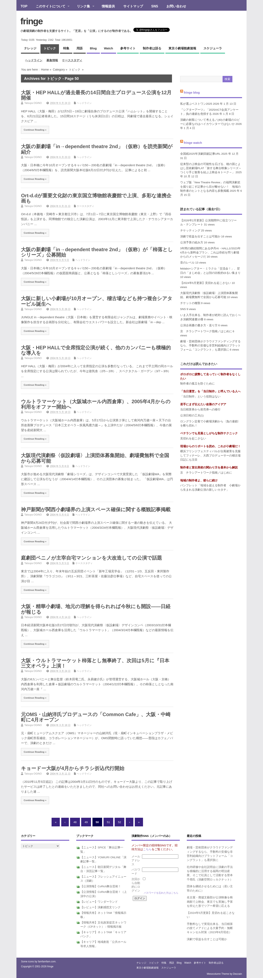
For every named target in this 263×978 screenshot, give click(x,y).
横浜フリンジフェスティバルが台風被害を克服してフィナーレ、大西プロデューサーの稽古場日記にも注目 (210, 455)
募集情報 (52, 60)
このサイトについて (50, 6)
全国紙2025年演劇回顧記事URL (200, 153)
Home (45, 69)
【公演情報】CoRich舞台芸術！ (100, 886)
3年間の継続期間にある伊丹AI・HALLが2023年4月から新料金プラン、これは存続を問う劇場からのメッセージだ (210, 252)
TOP (24, 6)
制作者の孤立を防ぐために (197, 383)
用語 (79, 48)
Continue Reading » (35, 129)
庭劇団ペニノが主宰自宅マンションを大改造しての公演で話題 (91, 558)
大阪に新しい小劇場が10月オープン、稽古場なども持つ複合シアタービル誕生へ (96, 301)
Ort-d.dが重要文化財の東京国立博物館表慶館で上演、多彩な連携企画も (96, 198)
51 (108, 822)
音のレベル (187, 262)
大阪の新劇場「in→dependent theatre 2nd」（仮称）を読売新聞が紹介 (97, 149)
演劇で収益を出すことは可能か (200, 236)
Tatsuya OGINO (33, 103)
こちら (147, 849)
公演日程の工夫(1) (192, 415)
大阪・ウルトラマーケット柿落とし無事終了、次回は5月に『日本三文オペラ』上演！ (95, 663)
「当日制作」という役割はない (200, 396)
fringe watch (193, 142)
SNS (154, 6)
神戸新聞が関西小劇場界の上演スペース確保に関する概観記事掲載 (96, 509)
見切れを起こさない (193, 438)
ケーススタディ (72, 60)
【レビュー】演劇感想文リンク (100, 907)
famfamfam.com (46, 961)
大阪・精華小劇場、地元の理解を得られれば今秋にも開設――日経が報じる (96, 609)
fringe (31, 21)
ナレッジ (30, 48)
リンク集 (83, 6)
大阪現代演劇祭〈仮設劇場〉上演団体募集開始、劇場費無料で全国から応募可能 (95, 458)
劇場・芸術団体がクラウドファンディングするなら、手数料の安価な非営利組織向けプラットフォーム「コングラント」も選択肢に (210, 345)
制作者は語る (152, 48)
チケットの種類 (190, 303)
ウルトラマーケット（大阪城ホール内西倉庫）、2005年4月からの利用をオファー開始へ (96, 404)
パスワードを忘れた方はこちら (161, 892)
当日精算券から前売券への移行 (200, 409)
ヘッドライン (33, 60)
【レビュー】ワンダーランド (99, 901)
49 (86, 822)
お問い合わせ (176, 6)
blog (93, 48)
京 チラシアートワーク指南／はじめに (206, 331)
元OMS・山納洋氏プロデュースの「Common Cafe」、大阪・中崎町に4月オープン (95, 717)
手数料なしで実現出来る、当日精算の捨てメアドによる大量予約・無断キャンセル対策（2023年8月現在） (210, 928)
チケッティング (190, 230)
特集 (66, 48)
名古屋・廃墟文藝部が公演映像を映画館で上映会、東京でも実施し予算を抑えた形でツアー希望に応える (210, 901)
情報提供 (108, 6)
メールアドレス (136, 860)
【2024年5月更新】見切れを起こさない (205, 283)
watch (108, 48)
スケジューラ (212, 48)
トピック (50, 48)
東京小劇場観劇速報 (182, 48)
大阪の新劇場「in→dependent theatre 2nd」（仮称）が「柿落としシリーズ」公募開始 (97, 252)
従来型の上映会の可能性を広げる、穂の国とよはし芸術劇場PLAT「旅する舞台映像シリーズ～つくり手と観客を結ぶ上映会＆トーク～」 (211, 168)
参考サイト (128, 48)
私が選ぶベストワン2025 (196, 103)
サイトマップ (133, 6)
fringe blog (192, 92)
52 (119, 822)
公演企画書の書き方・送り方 (199, 325)
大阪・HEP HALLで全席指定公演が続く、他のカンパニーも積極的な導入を (96, 350)
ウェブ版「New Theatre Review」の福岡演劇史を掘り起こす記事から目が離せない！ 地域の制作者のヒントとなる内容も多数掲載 (210, 186)
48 (75, 822)
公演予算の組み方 (191, 242)
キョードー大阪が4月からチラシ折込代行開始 (72, 768)
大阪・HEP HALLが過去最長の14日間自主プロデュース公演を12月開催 (96, 95)
